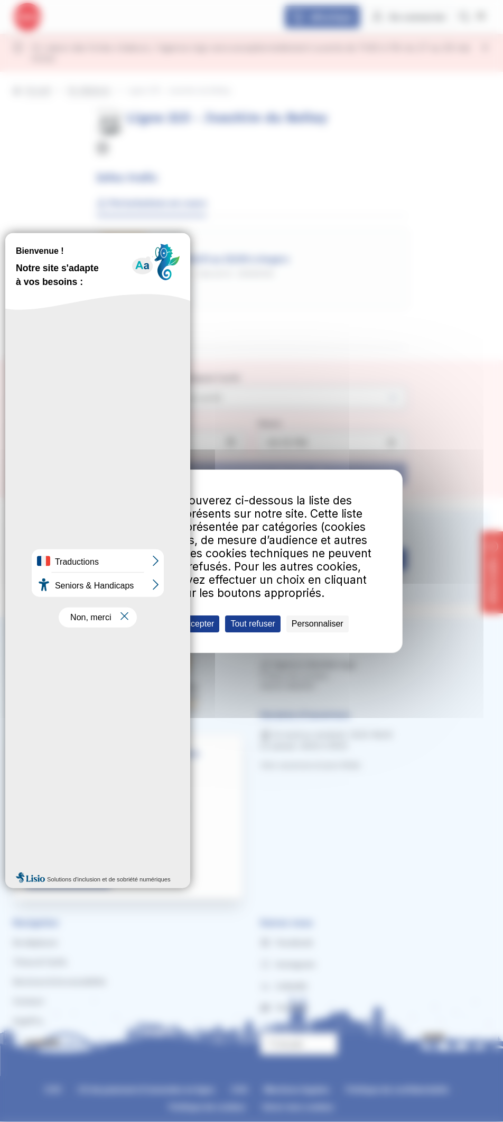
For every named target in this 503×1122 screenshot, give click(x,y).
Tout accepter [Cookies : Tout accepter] (188, 623)
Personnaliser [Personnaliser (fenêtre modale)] (317, 623)
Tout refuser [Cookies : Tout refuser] (252, 623)
